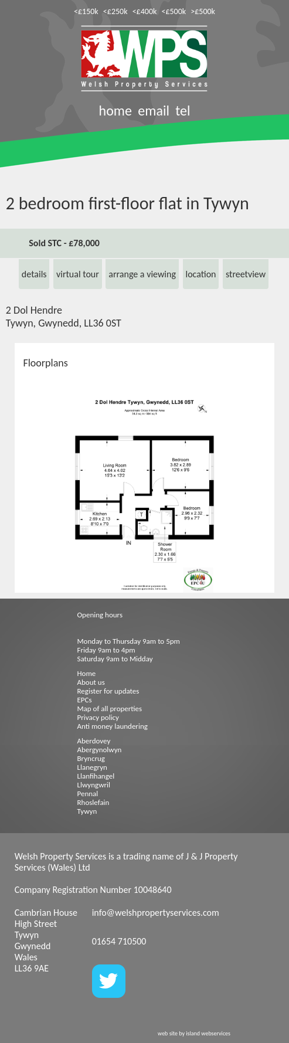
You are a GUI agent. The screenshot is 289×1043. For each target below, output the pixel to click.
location (200, 274)
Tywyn (87, 811)
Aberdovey (94, 740)
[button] (263, 408)
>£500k (203, 11)
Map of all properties (109, 708)
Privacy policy (98, 717)
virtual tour (77, 274)
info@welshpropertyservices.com (155, 912)
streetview (246, 274)
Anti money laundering (112, 726)
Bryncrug (91, 758)
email (153, 110)
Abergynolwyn (99, 749)
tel (182, 110)
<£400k (144, 11)
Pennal (87, 793)
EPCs (84, 699)
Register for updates (108, 691)
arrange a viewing (142, 274)
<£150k (86, 11)
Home (86, 673)
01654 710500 (119, 941)
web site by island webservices (194, 1033)
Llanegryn (92, 767)
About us (91, 682)
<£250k (115, 11)
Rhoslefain (93, 802)
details (34, 274)
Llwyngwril (93, 784)
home (115, 110)
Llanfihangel (96, 776)
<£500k (173, 11)
